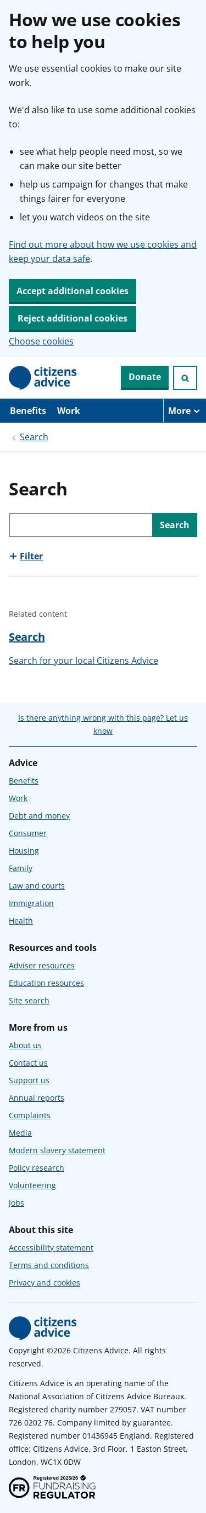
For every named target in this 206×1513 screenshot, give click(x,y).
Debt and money (39, 815)
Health (21, 920)
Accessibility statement (51, 1247)
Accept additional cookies (72, 291)
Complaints (30, 1115)
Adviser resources (42, 965)
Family (20, 868)
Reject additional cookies (72, 318)
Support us (29, 1080)
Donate (145, 377)
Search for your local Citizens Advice (83, 661)
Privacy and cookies (44, 1282)
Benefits (28, 411)
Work (68, 411)
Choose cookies (41, 341)
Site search (29, 1000)
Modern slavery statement (57, 1150)
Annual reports (36, 1098)
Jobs (16, 1202)
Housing (24, 850)
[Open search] (185, 378)
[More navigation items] (184, 411)
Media (20, 1133)
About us (25, 1045)
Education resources (46, 983)
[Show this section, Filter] (26, 556)
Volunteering (32, 1185)
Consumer (28, 833)
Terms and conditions (49, 1265)
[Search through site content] (80, 525)
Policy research (36, 1168)
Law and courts (37, 885)
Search (34, 437)
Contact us (28, 1063)
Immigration (31, 903)
